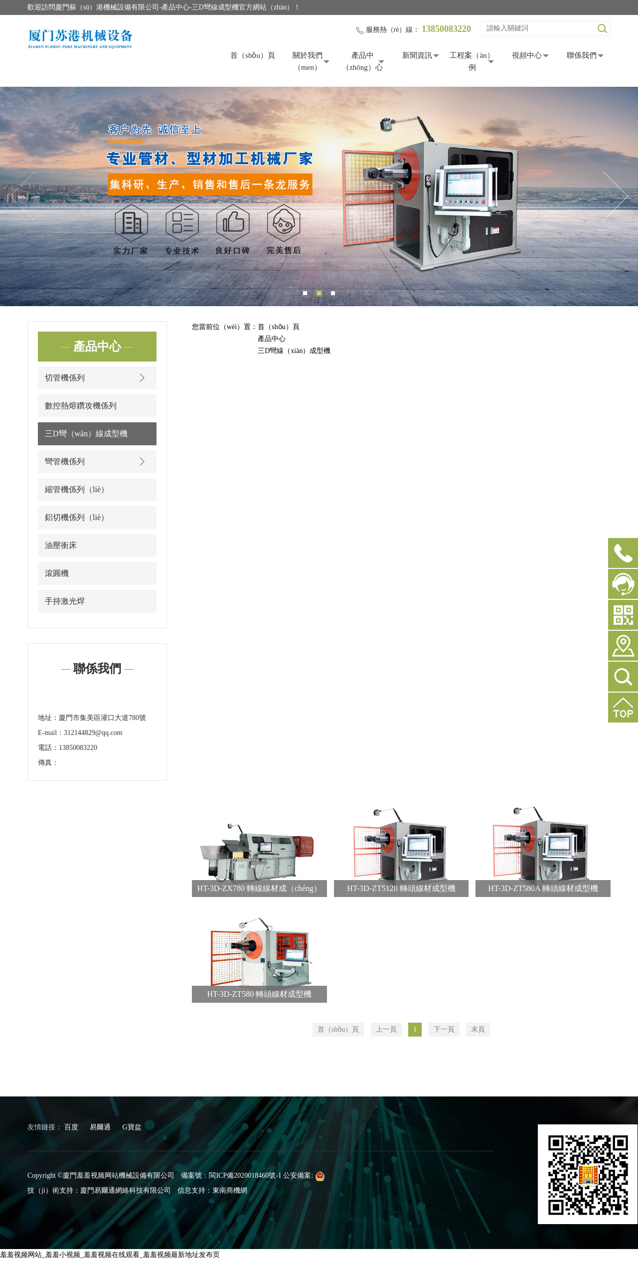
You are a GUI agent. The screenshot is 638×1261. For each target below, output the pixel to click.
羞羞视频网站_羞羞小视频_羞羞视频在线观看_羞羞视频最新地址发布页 (110, 1255)
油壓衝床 (61, 545)
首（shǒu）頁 (252, 55)
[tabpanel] (319, 196)
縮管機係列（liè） (77, 489)
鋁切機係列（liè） (77, 517)
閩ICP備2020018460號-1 (245, 1175)
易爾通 (100, 1127)
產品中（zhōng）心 (362, 61)
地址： (48, 717)
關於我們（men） (307, 61)
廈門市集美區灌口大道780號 (102, 717)
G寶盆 (132, 1127)
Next (615, 196)
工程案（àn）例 (472, 61)
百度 (71, 1127)
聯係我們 (582, 55)
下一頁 (444, 1029)
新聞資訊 (417, 55)
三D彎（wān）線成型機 (86, 433)
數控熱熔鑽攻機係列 (81, 405)
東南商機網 (229, 1190)
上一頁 (386, 1029)
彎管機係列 (97, 461)
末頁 (478, 1029)
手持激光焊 (65, 601)
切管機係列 (97, 377)
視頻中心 (527, 55)
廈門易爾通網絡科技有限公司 (125, 1190)
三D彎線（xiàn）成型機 (294, 351)
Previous (22, 196)
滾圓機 (57, 573)
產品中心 (272, 339)
